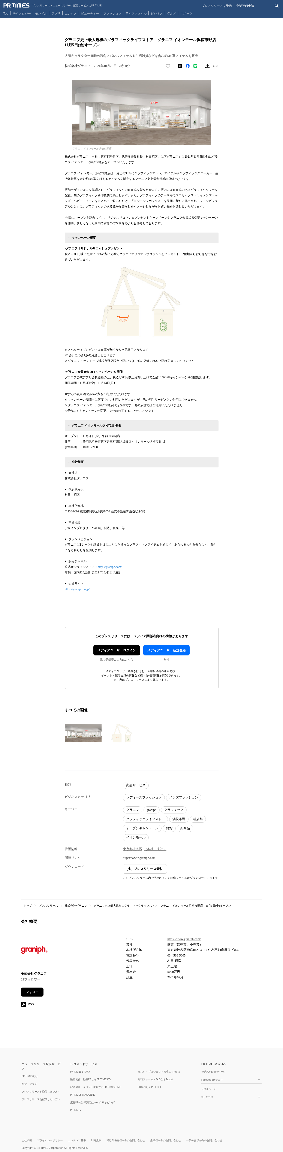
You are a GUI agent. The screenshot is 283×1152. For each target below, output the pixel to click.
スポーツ (186, 13)
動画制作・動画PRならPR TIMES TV (90, 1079)
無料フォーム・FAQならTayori (155, 1079)
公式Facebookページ (213, 1071)
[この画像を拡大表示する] (83, 733)
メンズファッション (183, 797)
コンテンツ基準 (77, 1140)
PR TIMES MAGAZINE (82, 1095)
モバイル (41, 13)
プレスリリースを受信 (217, 6)
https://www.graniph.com (139, 858)
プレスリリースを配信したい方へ (41, 1099)
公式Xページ (208, 1089)
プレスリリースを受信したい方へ (41, 1091)
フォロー (32, 992)
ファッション (112, 13)
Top (6, 13)
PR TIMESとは (30, 1076)
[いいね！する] (168, 66)
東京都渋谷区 (132, 849)
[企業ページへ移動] (34, 951)
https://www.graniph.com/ (184, 939)
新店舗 (198, 819)
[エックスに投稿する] (180, 66)
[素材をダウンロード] (207, 66)
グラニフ (132, 810)
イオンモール (135, 837)
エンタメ (71, 13)
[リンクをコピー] (215, 66)
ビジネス (157, 13)
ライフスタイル (136, 13)
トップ (28, 905)
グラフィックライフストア (145, 819)
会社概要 (27, 1140)
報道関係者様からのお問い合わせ (125, 1140)
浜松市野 (178, 819)
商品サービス (135, 785)
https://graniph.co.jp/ (77, 589)
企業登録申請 (245, 6)
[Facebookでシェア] (187, 66)
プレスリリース (48, 905)
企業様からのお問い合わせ (165, 1140)
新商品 (185, 828)
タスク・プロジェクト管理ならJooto (159, 1071)
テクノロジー (22, 13)
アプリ (55, 13)
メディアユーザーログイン (116, 650)
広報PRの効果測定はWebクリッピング (92, 1102)
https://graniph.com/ (110, 567)
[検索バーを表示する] (277, 6)
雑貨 (169, 828)
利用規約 (96, 1140)
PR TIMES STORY (80, 1071)
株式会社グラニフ (76, 905)
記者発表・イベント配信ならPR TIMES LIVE (95, 1087)
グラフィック (173, 810)
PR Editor (75, 1110)
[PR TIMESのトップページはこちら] (53, 5)
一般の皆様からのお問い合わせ (204, 1140)
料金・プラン (29, 1084)
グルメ (171, 13)
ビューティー (90, 13)
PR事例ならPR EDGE (150, 1087)
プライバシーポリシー (50, 1140)
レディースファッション (144, 797)
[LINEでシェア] (195, 66)
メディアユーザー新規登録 (166, 650)
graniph (152, 810)
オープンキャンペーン (142, 828)
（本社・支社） (155, 849)
